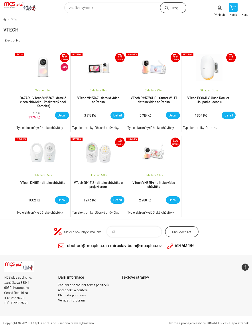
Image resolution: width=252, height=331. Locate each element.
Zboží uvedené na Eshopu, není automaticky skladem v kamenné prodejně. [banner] (23, 6)
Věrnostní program (71, 300)
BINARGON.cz (216, 323)
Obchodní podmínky (72, 295)
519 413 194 (184, 245)
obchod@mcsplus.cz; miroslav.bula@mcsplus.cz (114, 245)
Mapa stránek (239, 323)
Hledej (174, 8)
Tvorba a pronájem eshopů (187, 323)
